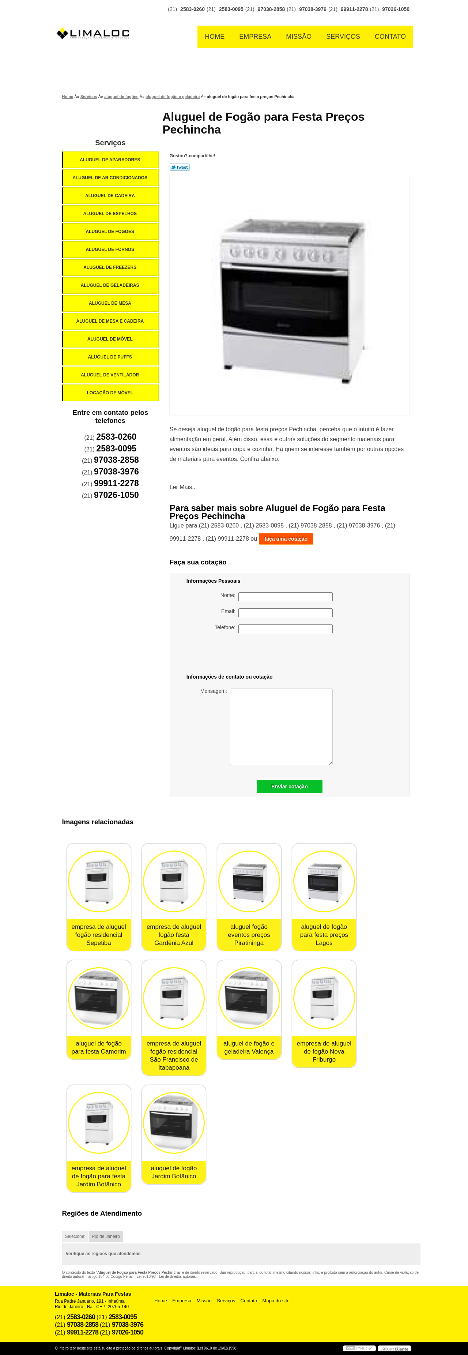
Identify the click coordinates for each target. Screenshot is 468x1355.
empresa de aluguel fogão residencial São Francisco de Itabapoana (174, 1055)
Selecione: (75, 1236)
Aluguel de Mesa (110, 303)
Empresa (255, 36)
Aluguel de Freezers (110, 267)
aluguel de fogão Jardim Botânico (174, 1172)
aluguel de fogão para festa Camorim (98, 1047)
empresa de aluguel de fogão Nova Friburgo (324, 1051)
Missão (299, 36)
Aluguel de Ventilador (110, 375)
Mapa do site (276, 1300)
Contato (390, 36)
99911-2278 (354, 9)
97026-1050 (396, 9)
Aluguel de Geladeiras (110, 285)
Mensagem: (266, 726)
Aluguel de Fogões (110, 231)
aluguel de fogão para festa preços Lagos (324, 934)
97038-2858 (271, 9)
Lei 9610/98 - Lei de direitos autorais (166, 1277)
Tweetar (180, 167)
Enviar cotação (289, 786)
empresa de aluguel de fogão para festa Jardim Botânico (98, 1176)
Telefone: (274, 628)
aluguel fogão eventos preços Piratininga (249, 934)
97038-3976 (313, 9)
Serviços (343, 36)
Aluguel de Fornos (110, 249)
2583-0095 (231, 9)
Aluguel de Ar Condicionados (110, 177)
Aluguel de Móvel (110, 339)
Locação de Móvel (110, 392)
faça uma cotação (286, 539)
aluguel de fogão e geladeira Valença (249, 1047)
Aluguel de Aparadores (110, 159)
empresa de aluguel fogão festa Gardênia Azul (174, 934)
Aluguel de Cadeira (110, 195)
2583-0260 (192, 9)
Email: (277, 612)
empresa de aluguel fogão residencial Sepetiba (98, 934)
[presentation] (281, 655)
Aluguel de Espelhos (110, 213)
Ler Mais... (183, 487)
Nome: (276, 596)
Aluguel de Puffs (110, 357)
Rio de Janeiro (106, 1236)
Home (214, 36)
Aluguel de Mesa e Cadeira (110, 321)
